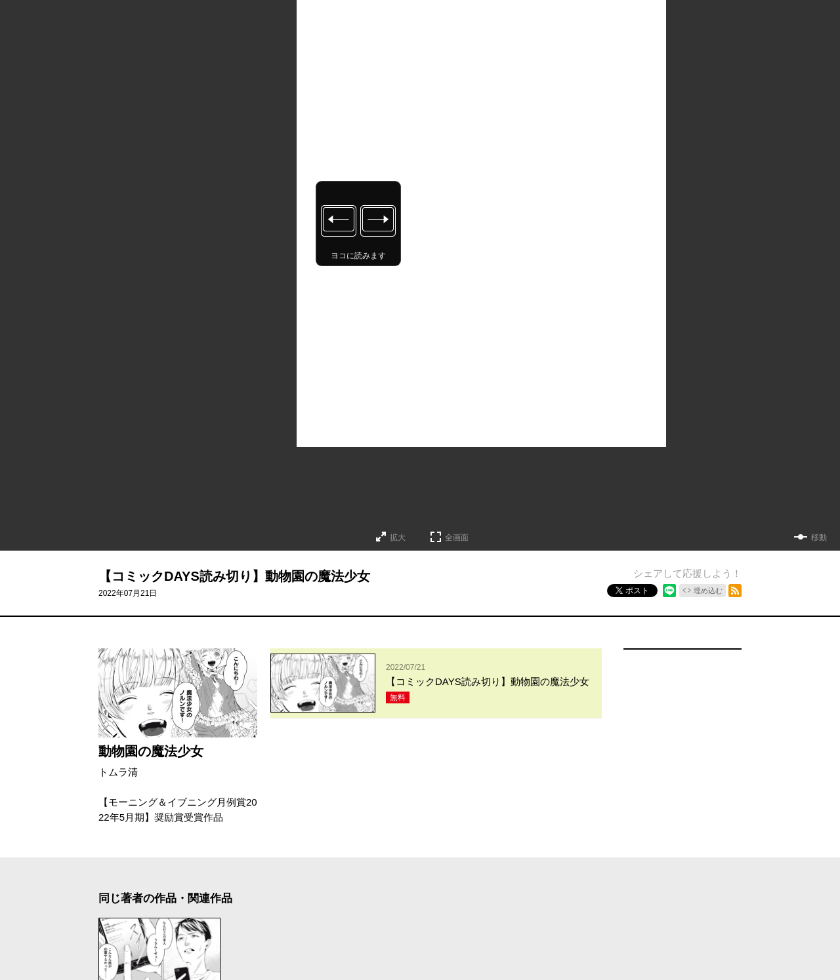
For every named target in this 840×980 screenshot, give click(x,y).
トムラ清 (118, 771)
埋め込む (708, 591)
